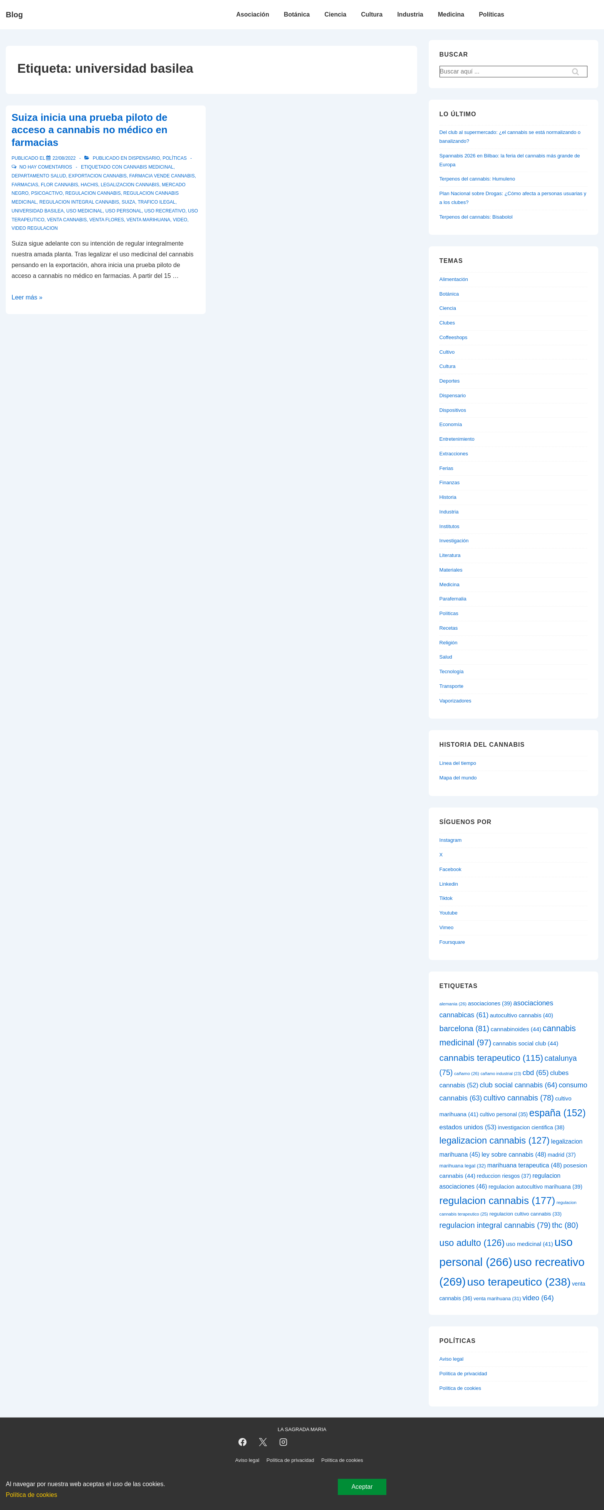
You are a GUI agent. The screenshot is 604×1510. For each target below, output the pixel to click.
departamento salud (39, 176)
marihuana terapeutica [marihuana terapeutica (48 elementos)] (524, 1165)
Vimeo (447, 927)
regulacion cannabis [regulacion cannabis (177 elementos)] (497, 1200)
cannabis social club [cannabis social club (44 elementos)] (525, 1043)
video (180, 219)
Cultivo (447, 352)
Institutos (450, 526)
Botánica (297, 14)
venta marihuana (148, 219)
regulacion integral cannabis (79, 202)
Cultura (372, 14)
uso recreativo (164, 211)
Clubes (447, 323)
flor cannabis (59, 184)
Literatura (450, 555)
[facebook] (242, 1442)
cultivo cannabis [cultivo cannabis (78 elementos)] (518, 1098)
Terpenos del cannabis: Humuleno (477, 179)
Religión (449, 642)
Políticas (491, 14)
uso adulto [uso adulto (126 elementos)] (472, 1243)
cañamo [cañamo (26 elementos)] (466, 1073)
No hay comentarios (45, 167)
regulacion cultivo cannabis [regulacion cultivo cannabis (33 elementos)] (525, 1214)
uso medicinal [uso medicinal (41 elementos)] (529, 1244)
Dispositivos (453, 410)
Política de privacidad (463, 1373)
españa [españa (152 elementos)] (557, 1112)
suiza (128, 202)
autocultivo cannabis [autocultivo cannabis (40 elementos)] (521, 1015)
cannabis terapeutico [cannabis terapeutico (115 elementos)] (491, 1058)
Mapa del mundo (458, 778)
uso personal (123, 211)
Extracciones (454, 454)
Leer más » (27, 297)
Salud (446, 657)
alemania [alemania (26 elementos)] (453, 1004)
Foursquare (452, 942)
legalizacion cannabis (130, 184)
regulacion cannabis (93, 193)
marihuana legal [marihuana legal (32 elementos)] (463, 1166)
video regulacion (35, 228)
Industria (410, 14)
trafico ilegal (156, 202)
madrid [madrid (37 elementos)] (562, 1155)
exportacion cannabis (98, 176)
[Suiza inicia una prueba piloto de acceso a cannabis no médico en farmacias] (64, 158)
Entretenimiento (457, 439)
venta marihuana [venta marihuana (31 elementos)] (497, 1298)
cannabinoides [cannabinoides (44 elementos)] (516, 1029)
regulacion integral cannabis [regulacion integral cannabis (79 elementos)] (495, 1225)
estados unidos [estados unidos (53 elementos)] (468, 1127)
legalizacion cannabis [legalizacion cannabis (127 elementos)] (495, 1140)
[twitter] (262, 1442)
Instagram (451, 840)
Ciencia (335, 14)
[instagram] (283, 1442)
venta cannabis (67, 219)
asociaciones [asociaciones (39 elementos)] (490, 1003)
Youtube (449, 913)
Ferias (446, 468)
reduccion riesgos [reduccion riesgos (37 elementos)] (504, 1176)
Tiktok (446, 898)
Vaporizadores (455, 701)
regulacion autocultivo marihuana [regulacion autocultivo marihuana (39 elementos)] (535, 1187)
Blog (14, 14)
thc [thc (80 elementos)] (565, 1225)
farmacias (25, 184)
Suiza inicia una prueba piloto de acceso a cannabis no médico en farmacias (90, 130)
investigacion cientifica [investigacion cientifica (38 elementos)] (531, 1127)
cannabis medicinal (148, 167)
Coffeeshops (454, 337)
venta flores (106, 219)
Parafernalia (453, 599)
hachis (89, 184)
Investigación (454, 540)
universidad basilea (38, 211)
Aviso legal (452, 1359)
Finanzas (450, 482)
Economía (451, 424)
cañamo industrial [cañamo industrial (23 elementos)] (500, 1073)
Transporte (451, 686)
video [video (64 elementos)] (538, 1298)
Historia (448, 497)
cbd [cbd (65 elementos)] (536, 1073)
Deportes (450, 381)
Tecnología (452, 671)
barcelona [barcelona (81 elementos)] (464, 1028)
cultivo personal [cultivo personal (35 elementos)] (504, 1114)
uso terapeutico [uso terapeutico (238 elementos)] (519, 1282)
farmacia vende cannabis (162, 176)
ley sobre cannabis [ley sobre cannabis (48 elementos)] (514, 1154)
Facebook (450, 869)
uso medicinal (84, 211)
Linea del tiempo (458, 763)
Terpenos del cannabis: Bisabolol (476, 217)
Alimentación (454, 279)
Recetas (449, 628)
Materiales (451, 570)
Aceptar (361, 1486)
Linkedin (449, 884)
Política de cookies (460, 1388)
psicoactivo (47, 193)
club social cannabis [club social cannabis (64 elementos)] (518, 1085)
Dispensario (144, 158)
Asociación (252, 14)
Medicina (451, 14)
